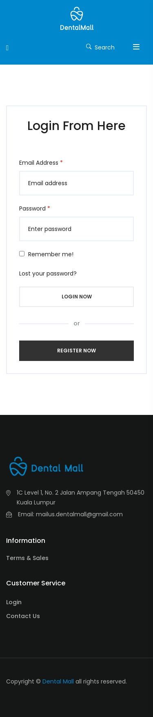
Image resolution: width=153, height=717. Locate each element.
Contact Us (23, 616)
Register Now (76, 350)
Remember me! (50, 254)
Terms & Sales (27, 558)
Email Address (41, 163)
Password (34, 208)
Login (14, 602)
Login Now (77, 296)
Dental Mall (58, 681)
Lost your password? (48, 273)
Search (100, 47)
